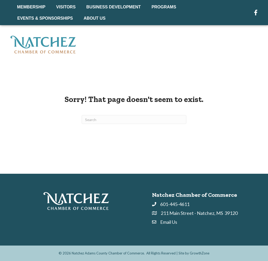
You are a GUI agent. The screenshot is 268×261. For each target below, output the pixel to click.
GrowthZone (199, 253)
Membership (31, 7)
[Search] (134, 119)
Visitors (65, 7)
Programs (164, 7)
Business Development (113, 7)
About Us (95, 18)
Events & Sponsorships (45, 18)
